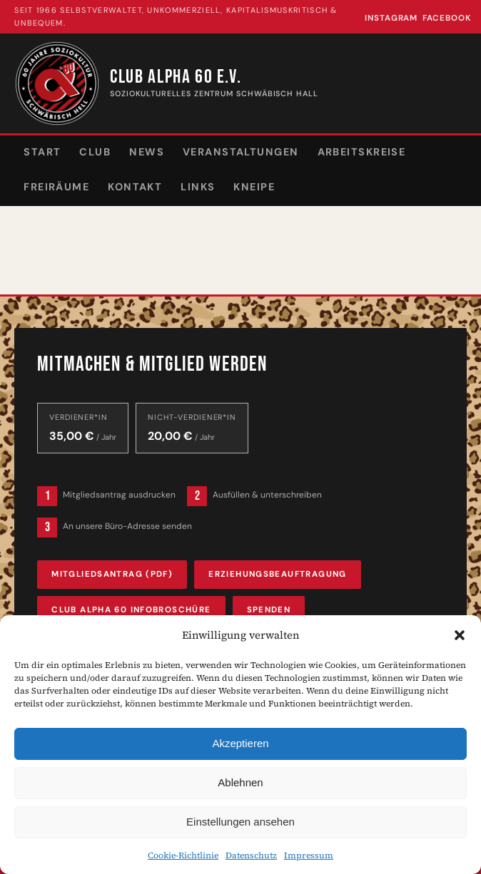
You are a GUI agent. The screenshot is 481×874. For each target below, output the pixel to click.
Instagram (391, 18)
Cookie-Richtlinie (183, 855)
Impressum (308, 855)
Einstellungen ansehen (240, 822)
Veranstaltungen (241, 151)
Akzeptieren (240, 743)
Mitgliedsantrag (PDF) (112, 574)
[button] (459, 635)
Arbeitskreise (362, 151)
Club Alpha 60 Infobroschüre (131, 610)
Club (95, 151)
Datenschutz (251, 855)
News (146, 151)
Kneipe (254, 186)
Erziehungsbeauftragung (277, 574)
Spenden (269, 610)
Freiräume (56, 186)
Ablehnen (240, 782)
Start (42, 151)
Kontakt (135, 186)
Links (198, 186)
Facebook (447, 18)
